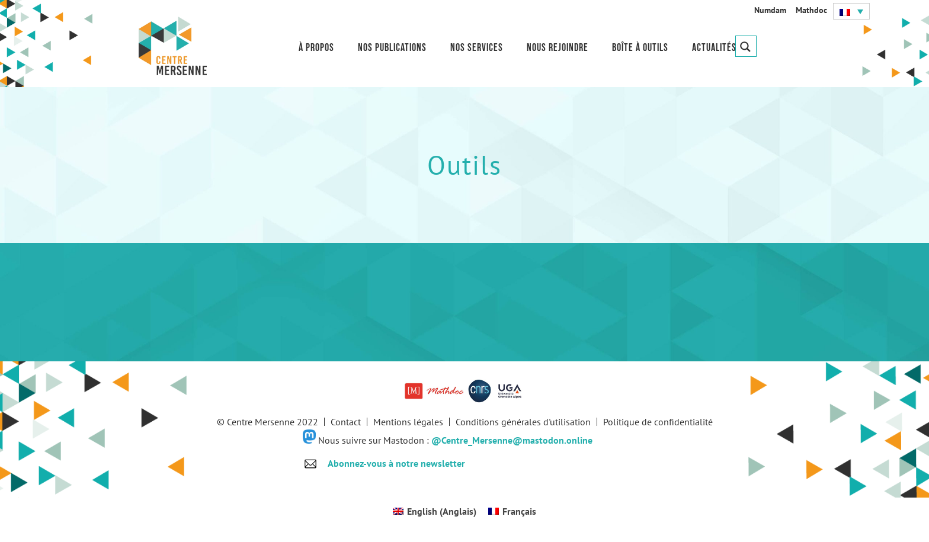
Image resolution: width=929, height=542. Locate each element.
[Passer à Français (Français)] (512, 510)
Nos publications (392, 47)
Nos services (476, 47)
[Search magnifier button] (746, 46)
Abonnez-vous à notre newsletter (396, 463)
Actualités (714, 47)
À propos (316, 47)
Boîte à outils (640, 47)
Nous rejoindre (557, 47)
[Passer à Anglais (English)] (434, 510)
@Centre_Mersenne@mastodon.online (511, 440)
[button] (851, 11)
